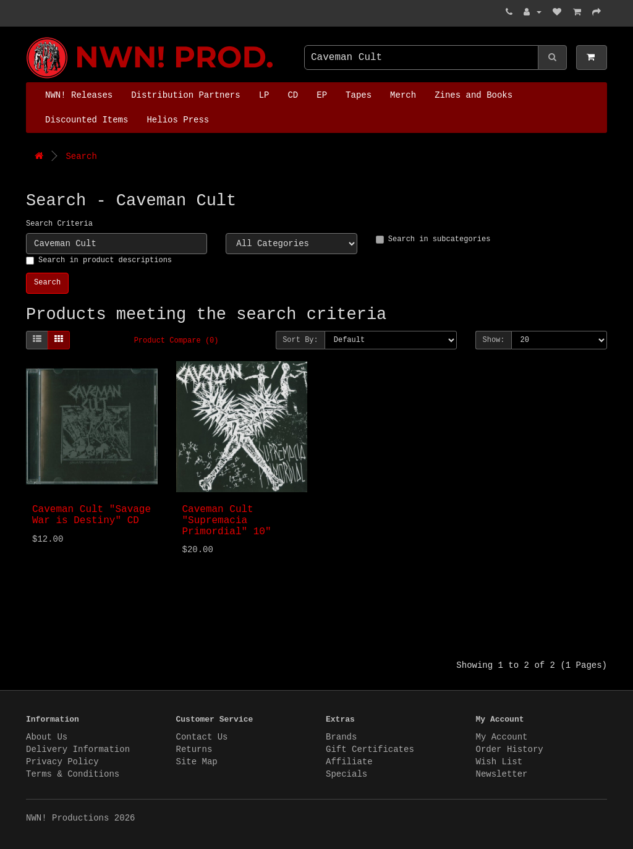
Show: (493, 340)
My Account (502, 737)
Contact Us (202, 737)
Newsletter (502, 774)
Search (81, 156)
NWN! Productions (29, 37)
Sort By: (300, 340)
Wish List (499, 762)
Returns (194, 749)
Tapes (359, 95)
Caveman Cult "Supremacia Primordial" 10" (226, 520)
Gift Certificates (370, 749)
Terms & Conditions (72, 774)
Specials (346, 774)
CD (292, 95)
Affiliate (349, 762)
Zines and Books (473, 95)
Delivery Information (78, 749)
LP (264, 95)
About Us (46, 737)
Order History (509, 749)
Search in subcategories (433, 239)
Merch (403, 95)
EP (321, 95)
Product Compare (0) (176, 340)
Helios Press (178, 120)
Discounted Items (86, 120)
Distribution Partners (185, 95)
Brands (341, 737)
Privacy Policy (62, 762)
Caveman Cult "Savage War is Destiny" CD (91, 515)
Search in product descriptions (99, 260)
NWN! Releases (79, 95)
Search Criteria (59, 224)
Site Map (197, 762)
